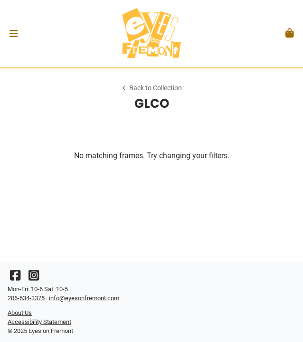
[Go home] (151, 33)
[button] (13, 33)
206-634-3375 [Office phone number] (26, 298)
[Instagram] (33, 277)
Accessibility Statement (39, 321)
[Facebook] (15, 277)
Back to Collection (151, 88)
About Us (20, 312)
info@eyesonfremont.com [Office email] (84, 298)
